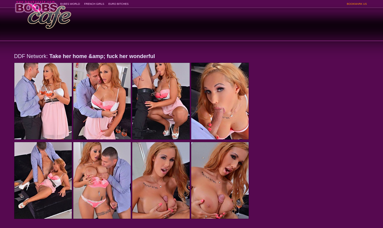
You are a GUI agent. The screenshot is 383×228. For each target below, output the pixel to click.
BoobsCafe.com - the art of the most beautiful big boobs (43, 12)
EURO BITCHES (118, 3)
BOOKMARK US (357, 3)
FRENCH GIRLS (94, 3)
